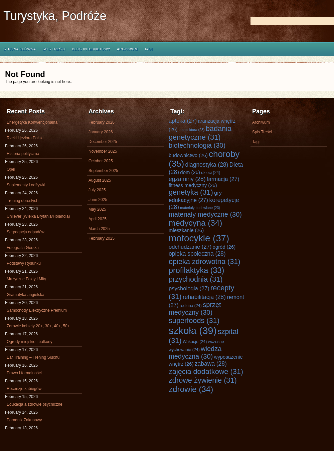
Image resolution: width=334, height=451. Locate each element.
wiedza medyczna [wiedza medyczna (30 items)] (195, 352)
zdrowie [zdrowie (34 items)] (191, 389)
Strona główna (19, 49)
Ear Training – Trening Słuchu (33, 357)
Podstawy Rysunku (24, 263)
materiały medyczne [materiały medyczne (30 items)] (205, 214)
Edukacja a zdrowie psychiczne (34, 404)
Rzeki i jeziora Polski (25, 138)
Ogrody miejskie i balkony (29, 341)
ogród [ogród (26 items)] (224, 247)
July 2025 (97, 190)
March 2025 (99, 228)
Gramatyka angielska (25, 294)
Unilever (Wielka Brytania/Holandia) (38, 216)
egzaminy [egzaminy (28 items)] (187, 179)
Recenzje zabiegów (24, 388)
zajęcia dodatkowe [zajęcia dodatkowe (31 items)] (206, 371)
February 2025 (102, 238)
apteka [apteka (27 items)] (183, 121)
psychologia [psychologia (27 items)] (189, 288)
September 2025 (103, 170)
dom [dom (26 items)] (190, 172)
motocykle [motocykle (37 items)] (199, 238)
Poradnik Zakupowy (24, 420)
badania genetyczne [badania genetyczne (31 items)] (200, 132)
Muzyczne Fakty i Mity (26, 279)
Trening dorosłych (22, 200)
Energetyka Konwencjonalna (32, 122)
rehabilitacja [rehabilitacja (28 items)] (204, 297)
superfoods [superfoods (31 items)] (194, 320)
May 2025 (97, 209)
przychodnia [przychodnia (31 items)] (196, 279)
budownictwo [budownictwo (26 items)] (188, 155)
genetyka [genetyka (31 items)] (191, 192)
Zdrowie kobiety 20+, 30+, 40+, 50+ (38, 326)
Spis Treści (53, 49)
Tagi (148, 49)
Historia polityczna (23, 153)
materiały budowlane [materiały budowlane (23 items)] (200, 208)
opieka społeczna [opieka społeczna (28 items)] (197, 253)
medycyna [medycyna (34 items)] (195, 222)
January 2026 (101, 132)
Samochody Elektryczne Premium (37, 310)
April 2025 (98, 219)
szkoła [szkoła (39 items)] (192, 330)
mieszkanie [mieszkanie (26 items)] (186, 230)
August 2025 (100, 180)
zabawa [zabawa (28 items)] (211, 363)
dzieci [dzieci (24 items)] (210, 172)
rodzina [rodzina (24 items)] (191, 305)
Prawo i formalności (24, 373)
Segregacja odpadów (25, 232)
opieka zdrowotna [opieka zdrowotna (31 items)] (204, 261)
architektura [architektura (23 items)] (192, 130)
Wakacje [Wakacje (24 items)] (195, 341)
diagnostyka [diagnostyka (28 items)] (206, 164)
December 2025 (103, 141)
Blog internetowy (91, 49)
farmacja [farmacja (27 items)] (223, 179)
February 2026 (102, 122)
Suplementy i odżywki (26, 185)
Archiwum (127, 49)
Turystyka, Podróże (55, 16)
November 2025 (103, 151)
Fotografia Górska (23, 247)
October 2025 (101, 161)
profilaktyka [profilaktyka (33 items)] (196, 270)
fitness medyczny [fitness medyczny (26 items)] (193, 185)
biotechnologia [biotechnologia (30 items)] (197, 145)
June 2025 (98, 199)
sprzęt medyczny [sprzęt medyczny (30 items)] (195, 308)
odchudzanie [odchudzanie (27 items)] (190, 247)
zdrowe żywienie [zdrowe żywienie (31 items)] (203, 380)
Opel (11, 169)
